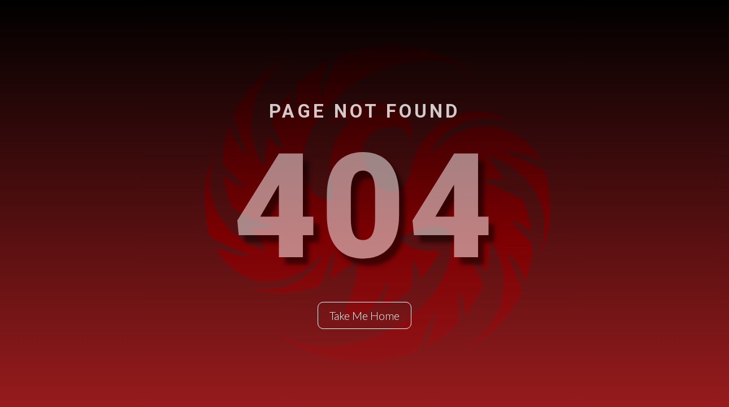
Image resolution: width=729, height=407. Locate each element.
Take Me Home (364, 315)
